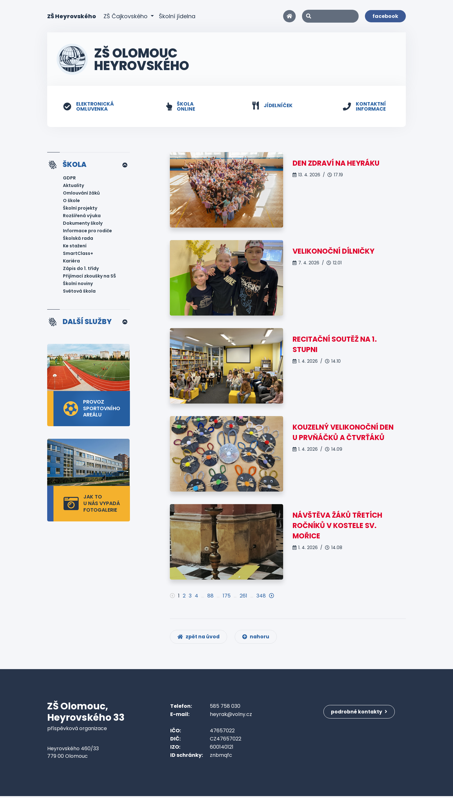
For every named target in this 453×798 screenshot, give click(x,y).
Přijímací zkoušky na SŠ (89, 276)
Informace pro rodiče (87, 231)
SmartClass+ (78, 254)
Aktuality (73, 186)
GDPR (69, 178)
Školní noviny (78, 284)
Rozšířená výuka (82, 216)
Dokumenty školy (83, 224)
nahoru (257, 638)
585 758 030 (225, 708)
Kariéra (71, 261)
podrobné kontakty (360, 712)
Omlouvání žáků (81, 193)
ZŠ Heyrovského (71, 16)
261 (243, 596)
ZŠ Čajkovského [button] (126, 16)
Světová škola (79, 292)
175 (227, 596)
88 (210, 596)
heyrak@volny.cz (231, 716)
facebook (385, 16)
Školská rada (78, 239)
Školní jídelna (177, 16)
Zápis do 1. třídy (81, 269)
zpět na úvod (199, 638)
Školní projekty (80, 209)
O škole (71, 201)
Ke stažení (75, 246)
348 (261, 596)
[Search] (330, 16)
